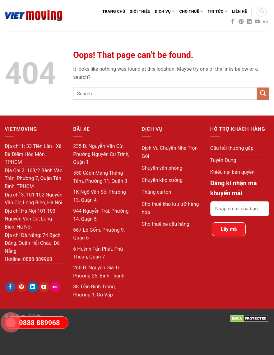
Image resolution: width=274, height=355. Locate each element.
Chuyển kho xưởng (162, 180)
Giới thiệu (140, 11)
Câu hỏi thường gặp (231, 148)
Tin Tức (218, 11)
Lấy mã (229, 229)
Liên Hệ (239, 11)
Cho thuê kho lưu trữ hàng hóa (170, 208)
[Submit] (263, 94)
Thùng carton (156, 192)
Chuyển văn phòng (162, 168)
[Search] (262, 12)
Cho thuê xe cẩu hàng (165, 224)
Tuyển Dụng (223, 160)
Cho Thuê (191, 11)
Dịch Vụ (165, 11)
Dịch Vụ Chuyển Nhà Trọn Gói (170, 152)
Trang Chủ (113, 11)
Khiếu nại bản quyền (232, 172)
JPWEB (33, 316)
